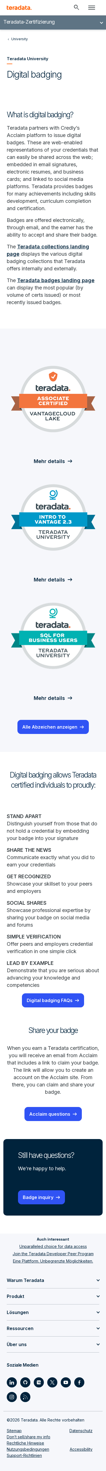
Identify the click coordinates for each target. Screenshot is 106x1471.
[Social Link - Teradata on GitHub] (25, 1382)
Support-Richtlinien (24, 1455)
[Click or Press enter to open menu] (91, 7)
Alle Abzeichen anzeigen (49, 727)
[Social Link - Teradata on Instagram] (12, 1397)
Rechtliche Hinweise (25, 1443)
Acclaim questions (49, 1114)
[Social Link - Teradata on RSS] (25, 1397)
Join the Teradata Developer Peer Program (53, 1253)
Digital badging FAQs (50, 1000)
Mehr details (49, 461)
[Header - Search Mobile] (76, 7)
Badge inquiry (38, 1197)
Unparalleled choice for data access (53, 1246)
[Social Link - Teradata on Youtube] (66, 1382)
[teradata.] (19, 7)
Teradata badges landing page (55, 280)
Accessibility (81, 1449)
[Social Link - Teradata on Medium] (39, 1382)
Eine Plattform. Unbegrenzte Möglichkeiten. (53, 1261)
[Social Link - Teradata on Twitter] (52, 1382)
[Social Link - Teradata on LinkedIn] (12, 1382)
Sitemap (14, 1430)
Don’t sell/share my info (28, 1436)
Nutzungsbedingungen (28, 1449)
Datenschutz (81, 1430)
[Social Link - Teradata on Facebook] (79, 1382)
